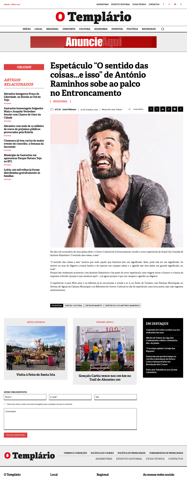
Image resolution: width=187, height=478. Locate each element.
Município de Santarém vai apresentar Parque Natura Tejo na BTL (23, 158)
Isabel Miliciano (69, 109)
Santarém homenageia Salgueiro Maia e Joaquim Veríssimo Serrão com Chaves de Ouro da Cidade (23, 113)
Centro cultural (74, 306)
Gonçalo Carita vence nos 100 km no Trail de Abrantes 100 (105, 378)
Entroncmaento (93, 306)
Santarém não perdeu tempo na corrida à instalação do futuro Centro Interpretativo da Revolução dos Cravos (161, 360)
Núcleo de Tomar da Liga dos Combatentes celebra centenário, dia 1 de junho (162, 341)
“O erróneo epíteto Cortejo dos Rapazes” (160, 350)
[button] (163, 29)
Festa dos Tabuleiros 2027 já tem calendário (161, 371)
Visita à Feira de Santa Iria (35, 375)
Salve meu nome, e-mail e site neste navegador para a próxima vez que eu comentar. (40, 404)
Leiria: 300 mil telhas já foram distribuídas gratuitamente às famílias (22, 173)
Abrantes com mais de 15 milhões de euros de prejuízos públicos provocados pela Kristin (24, 129)
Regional (7, 103)
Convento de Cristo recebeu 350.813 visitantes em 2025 (163, 331)
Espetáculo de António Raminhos (122, 306)
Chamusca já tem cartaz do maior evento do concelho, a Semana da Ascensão (24, 143)
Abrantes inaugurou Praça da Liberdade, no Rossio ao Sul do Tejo (22, 97)
